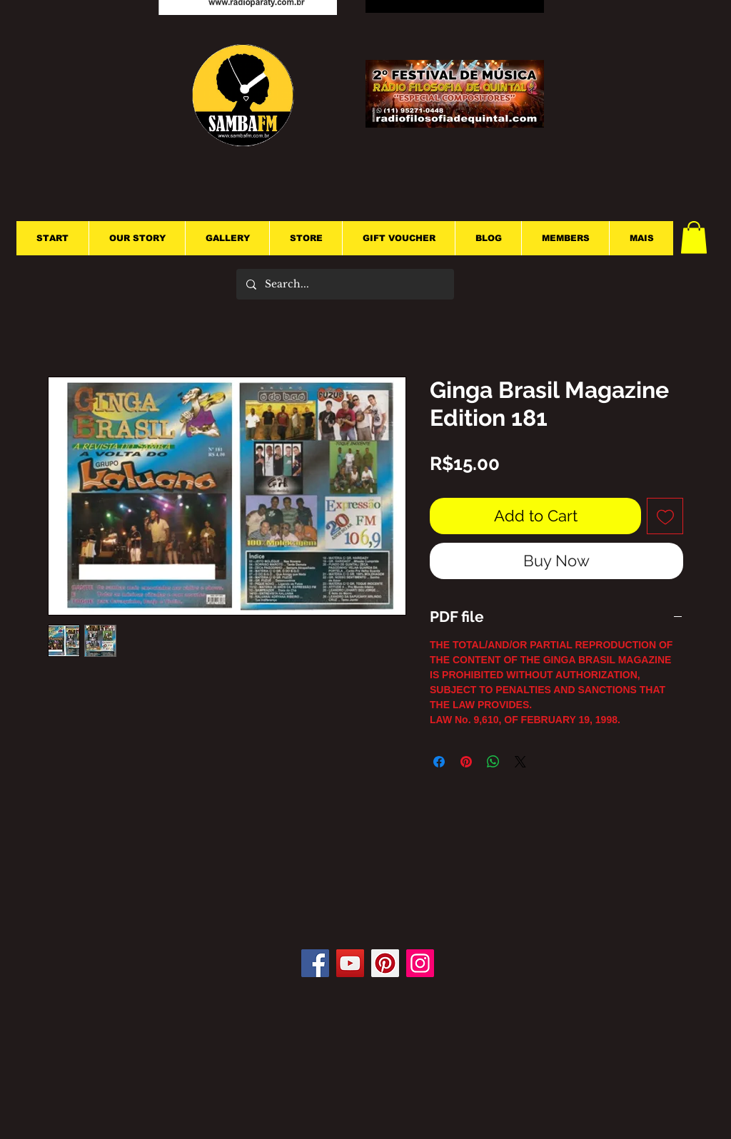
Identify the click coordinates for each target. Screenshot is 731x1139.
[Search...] (344, 284)
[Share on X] (520, 761)
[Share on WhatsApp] (493, 761)
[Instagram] (420, 963)
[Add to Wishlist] (665, 516)
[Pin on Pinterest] (466, 761)
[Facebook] (315, 963)
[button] (693, 237)
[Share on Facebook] (439, 761)
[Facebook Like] (371, 906)
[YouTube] (350, 963)
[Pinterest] (385, 963)
